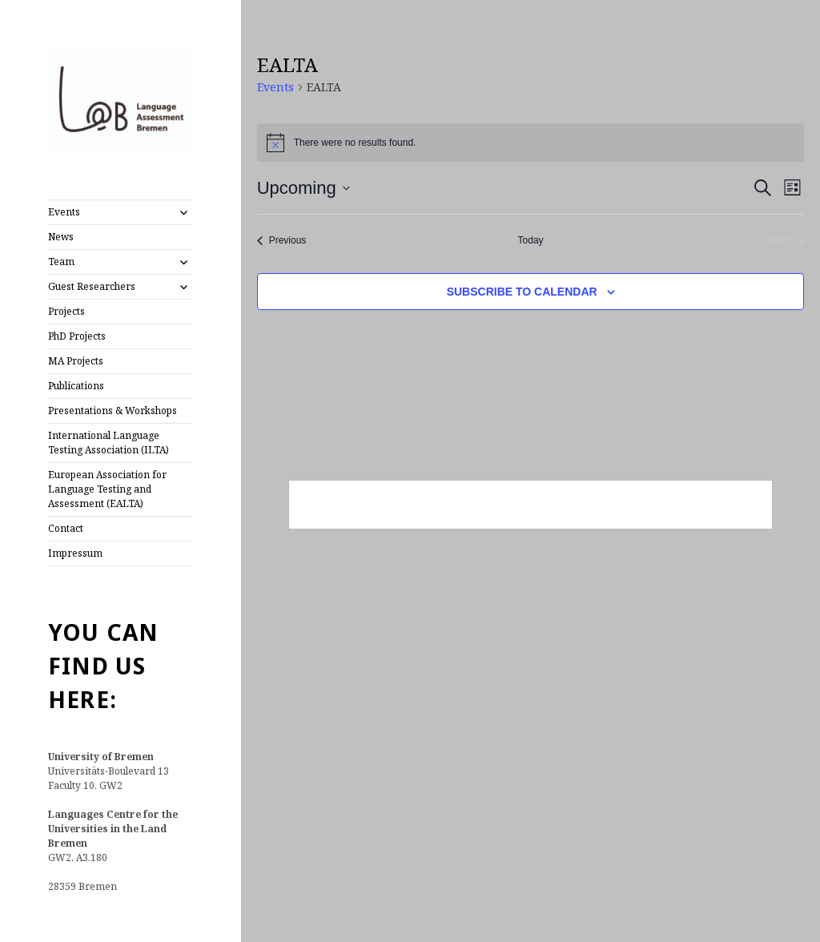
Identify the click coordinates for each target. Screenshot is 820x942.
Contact (65, 528)
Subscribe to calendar (522, 291)
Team (61, 261)
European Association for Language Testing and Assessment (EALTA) (107, 489)
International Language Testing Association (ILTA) (108, 443)
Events (64, 212)
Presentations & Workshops (112, 410)
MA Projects (75, 361)
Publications (76, 385)
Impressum (75, 553)
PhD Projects (77, 336)
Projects (66, 311)
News (61, 237)
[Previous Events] (282, 241)
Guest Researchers (91, 286)
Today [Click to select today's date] (531, 240)
